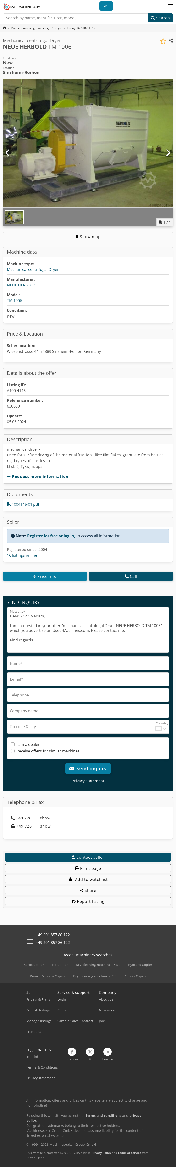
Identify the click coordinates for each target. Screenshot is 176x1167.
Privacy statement (88, 781)
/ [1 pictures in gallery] (165, 222)
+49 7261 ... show (30, 818)
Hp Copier (60, 964)
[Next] (168, 153)
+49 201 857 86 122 (53, 934)
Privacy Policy (101, 1153)
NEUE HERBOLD (21, 285)
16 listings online (22, 555)
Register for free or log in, (51, 536)
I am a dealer (28, 744)
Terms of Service (129, 1153)
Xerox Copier (34, 964)
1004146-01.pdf (23, 504)
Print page (88, 868)
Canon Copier (135, 976)
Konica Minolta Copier (47, 976)
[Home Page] (4, 28)
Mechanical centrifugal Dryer (33, 269)
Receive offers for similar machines (48, 751)
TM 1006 (14, 300)
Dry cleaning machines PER (95, 976)
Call (131, 576)
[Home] (30, 28)
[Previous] (8, 153)
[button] (170, 6)
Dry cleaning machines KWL (98, 964)
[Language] (163, 6)
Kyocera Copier (140, 964)
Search (160, 18)
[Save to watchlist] (163, 41)
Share (88, 890)
